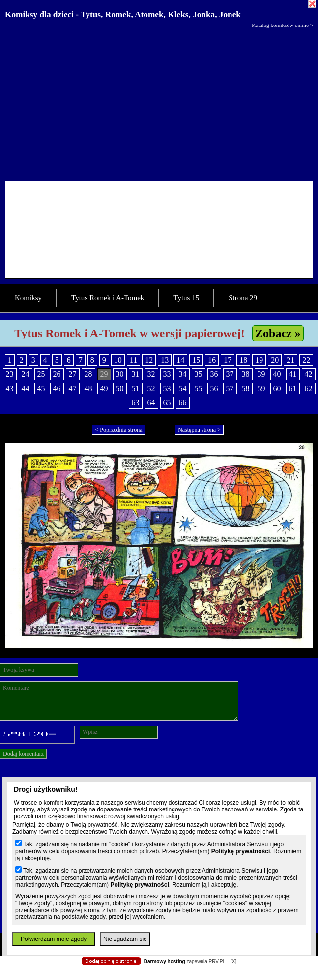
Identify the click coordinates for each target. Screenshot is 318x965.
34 (183, 374)
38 (246, 374)
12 (149, 360)
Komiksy (28, 298)
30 (120, 374)
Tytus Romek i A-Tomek (107, 298)
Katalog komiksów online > (282, 25)
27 (73, 374)
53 (167, 388)
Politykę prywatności (240, 851)
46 (57, 388)
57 (230, 388)
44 (25, 388)
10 (118, 360)
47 (73, 388)
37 (230, 374)
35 (198, 374)
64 (151, 402)
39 (261, 374)
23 (10, 374)
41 (293, 374)
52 (151, 388)
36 (214, 374)
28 (88, 374)
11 (133, 360)
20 (275, 360)
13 (165, 360)
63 (136, 402)
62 (309, 388)
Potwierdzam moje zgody (54, 939)
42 (309, 374)
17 (227, 360)
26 (57, 374)
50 (120, 388)
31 (136, 374)
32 (151, 374)
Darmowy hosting (164, 961)
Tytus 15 (186, 298)
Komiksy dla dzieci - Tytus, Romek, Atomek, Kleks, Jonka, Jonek (123, 14)
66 (183, 402)
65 (167, 402)
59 (261, 388)
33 (167, 374)
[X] (233, 961)
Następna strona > (199, 429)
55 (198, 388)
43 (10, 388)
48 (88, 388)
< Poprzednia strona (118, 429)
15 (196, 360)
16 (212, 360)
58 (246, 388)
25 (41, 374)
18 (243, 360)
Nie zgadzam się (125, 939)
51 (136, 388)
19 (259, 360)
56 (214, 388)
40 (277, 374)
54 (183, 388)
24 (25, 374)
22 (306, 360)
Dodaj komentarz (23, 753)
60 (277, 388)
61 (293, 388)
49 (104, 388)
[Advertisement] (159, 102)
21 (290, 360)
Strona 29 (243, 298)
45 (41, 388)
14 (180, 360)
